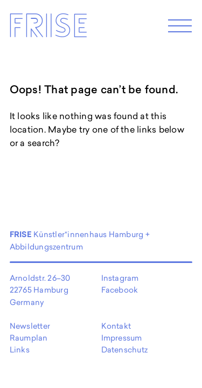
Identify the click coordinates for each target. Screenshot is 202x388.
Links (20, 349)
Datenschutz (124, 349)
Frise (48, 29)
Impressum (121, 337)
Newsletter (30, 326)
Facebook (119, 290)
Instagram (120, 278)
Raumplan (29, 337)
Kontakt (116, 326)
